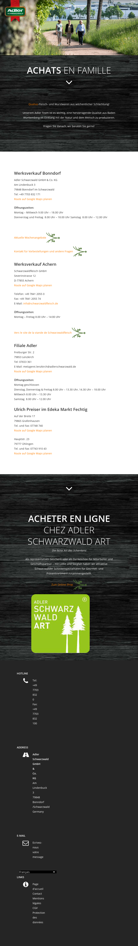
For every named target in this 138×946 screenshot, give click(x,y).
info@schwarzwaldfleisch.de (40, 303)
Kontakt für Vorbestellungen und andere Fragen (43, 251)
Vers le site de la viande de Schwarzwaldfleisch (43, 332)
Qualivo (33, 104)
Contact (37, 893)
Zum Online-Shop (62, 584)
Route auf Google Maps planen (33, 199)
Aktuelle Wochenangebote (30, 237)
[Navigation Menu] (133, 3)
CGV (35, 908)
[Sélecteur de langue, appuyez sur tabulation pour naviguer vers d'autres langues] (38, 872)
